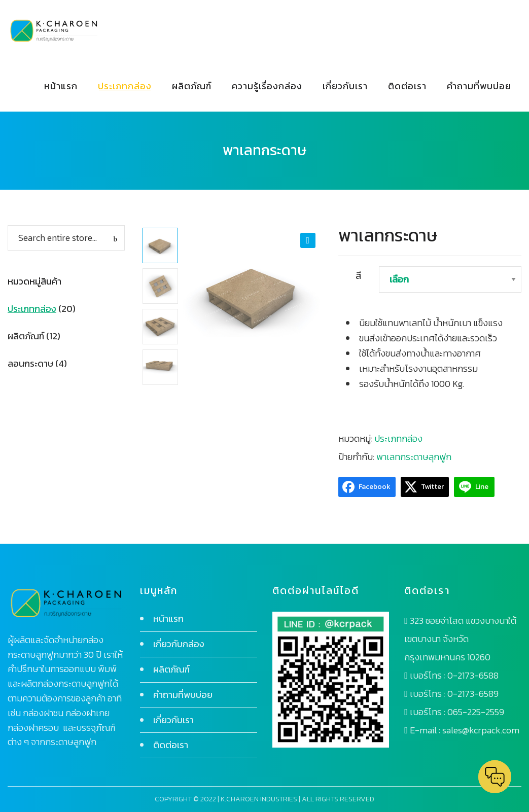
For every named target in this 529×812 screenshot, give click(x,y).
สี (358, 276)
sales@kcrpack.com (480, 730)
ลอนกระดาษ (30, 363)
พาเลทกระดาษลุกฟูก (413, 457)
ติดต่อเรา (170, 745)
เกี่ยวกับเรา (173, 720)
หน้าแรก (168, 618)
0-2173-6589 (473, 693)
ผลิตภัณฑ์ (26, 336)
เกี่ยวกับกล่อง (178, 644)
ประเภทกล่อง (398, 438)
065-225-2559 (475, 712)
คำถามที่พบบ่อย (183, 694)
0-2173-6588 (473, 675)
